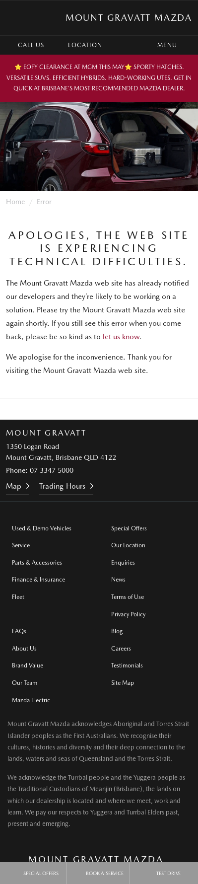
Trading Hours (62, 486)
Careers (121, 648)
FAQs (19, 631)
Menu (176, 45)
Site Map (122, 682)
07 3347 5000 (51, 470)
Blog (117, 631)
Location (78, 45)
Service (21, 545)
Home (15, 202)
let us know (121, 336)
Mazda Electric (31, 700)
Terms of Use (127, 596)
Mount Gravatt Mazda (129, 17)
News (118, 579)
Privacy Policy (128, 614)
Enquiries (123, 562)
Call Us (23, 45)
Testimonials (127, 665)
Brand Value (27, 665)
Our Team (24, 682)
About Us (24, 648)
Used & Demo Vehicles (41, 528)
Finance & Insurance (38, 579)
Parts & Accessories (37, 562)
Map (13, 486)
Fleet (18, 596)
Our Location (128, 545)
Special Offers (129, 528)
